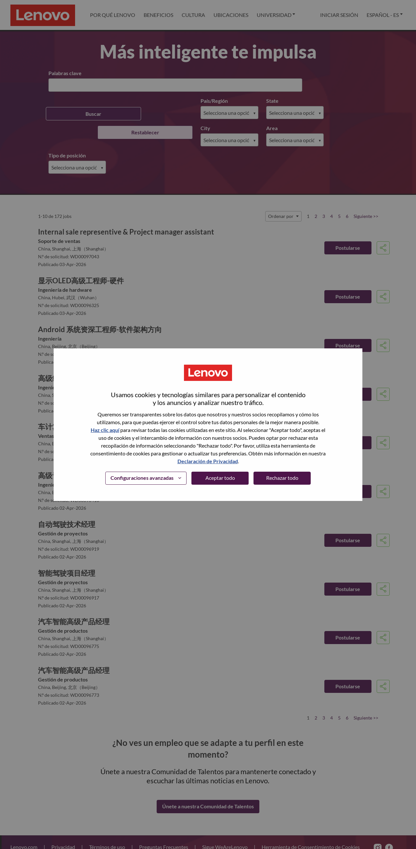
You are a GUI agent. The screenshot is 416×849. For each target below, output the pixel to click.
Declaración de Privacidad (207, 461)
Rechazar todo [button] (282, 478)
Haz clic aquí (105, 430)
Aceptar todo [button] (220, 478)
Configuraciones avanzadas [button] (142, 478)
